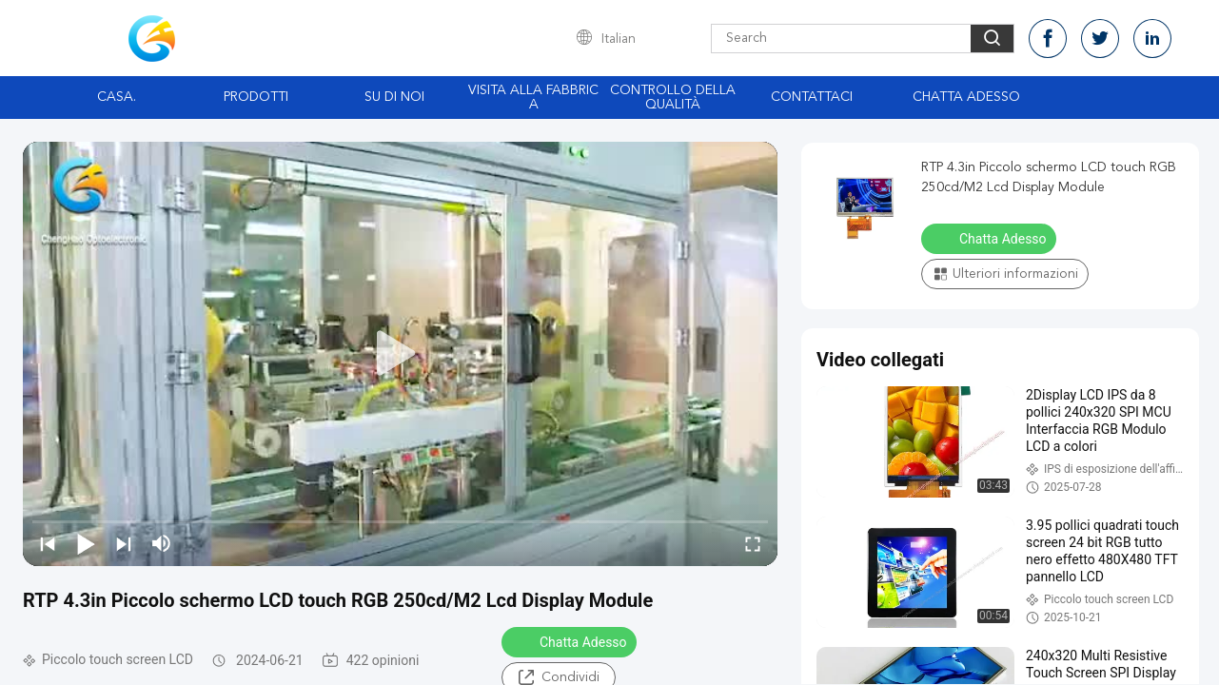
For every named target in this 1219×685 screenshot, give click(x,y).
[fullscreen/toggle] (753, 543)
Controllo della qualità (673, 97)
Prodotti (256, 97)
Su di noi (394, 97)
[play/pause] (86, 543)
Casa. (116, 97)
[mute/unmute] (162, 543)
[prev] (48, 543)
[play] (400, 354)
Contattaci (812, 97)
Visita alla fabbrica (533, 97)
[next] (124, 543)
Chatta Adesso (966, 97)
